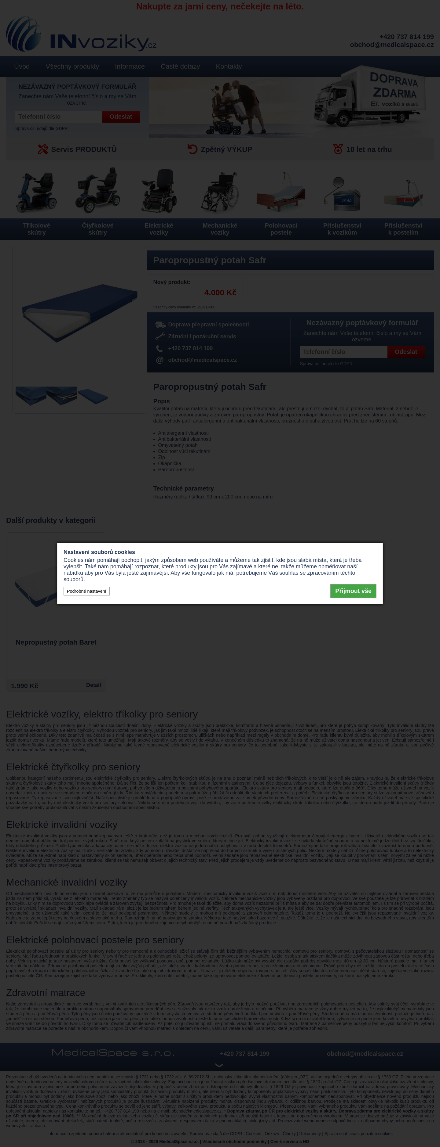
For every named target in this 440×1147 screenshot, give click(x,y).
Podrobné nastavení (86, 591)
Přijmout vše (353, 591)
